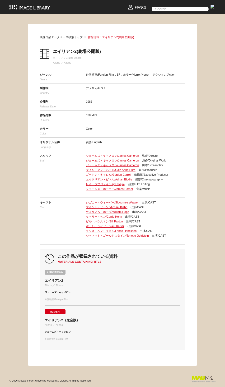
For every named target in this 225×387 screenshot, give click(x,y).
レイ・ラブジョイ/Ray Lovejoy (105, 184)
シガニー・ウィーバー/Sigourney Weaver (112, 202)
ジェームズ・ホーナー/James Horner (109, 189)
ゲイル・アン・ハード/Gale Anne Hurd (111, 170)
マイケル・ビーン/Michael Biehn (106, 207)
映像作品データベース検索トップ (61, 37)
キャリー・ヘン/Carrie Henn (104, 216)
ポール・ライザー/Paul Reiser (105, 226)
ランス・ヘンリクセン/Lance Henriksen (111, 231)
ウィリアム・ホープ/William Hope (107, 212)
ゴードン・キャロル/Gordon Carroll (109, 174)
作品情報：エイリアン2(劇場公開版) (111, 37)
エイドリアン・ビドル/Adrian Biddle (109, 179)
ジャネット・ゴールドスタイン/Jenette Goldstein (117, 235)
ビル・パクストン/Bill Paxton (104, 221)
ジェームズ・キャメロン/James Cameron (112, 155)
